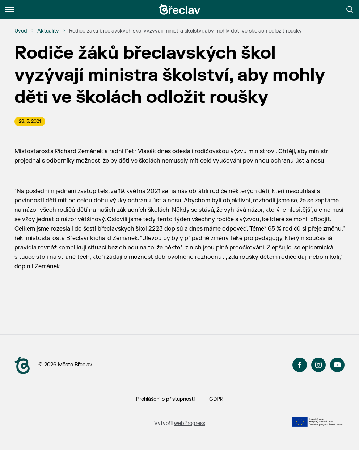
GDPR (216, 399)
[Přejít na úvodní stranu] (22, 365)
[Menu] (9, 9)
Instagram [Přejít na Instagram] (318, 365)
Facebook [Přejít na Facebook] (299, 365)
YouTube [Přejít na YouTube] (337, 365)
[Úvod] (20, 31)
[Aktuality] (48, 31)
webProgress (189, 423)
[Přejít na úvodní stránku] (179, 9)
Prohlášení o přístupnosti (165, 399)
